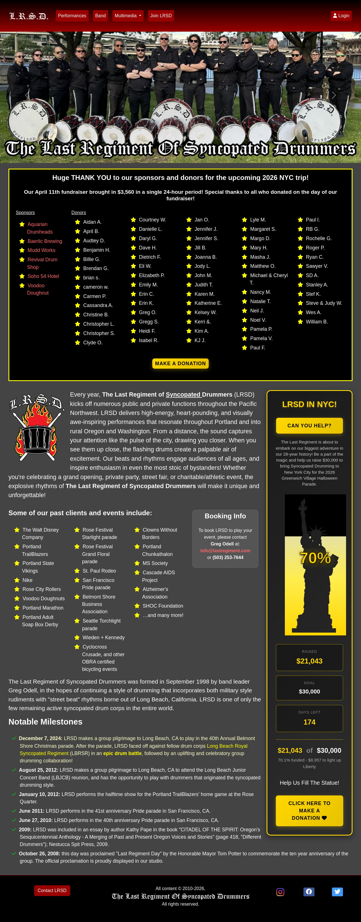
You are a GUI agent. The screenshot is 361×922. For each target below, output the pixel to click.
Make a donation (180, 363)
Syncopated (184, 394)
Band (100, 15)
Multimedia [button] (126, 15)
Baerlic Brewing (45, 241)
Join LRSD (161, 15)
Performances (72, 15)
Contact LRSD (52, 890)
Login (341, 15)
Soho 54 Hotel (43, 276)
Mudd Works (41, 250)
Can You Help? (309, 426)
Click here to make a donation (310, 811)
